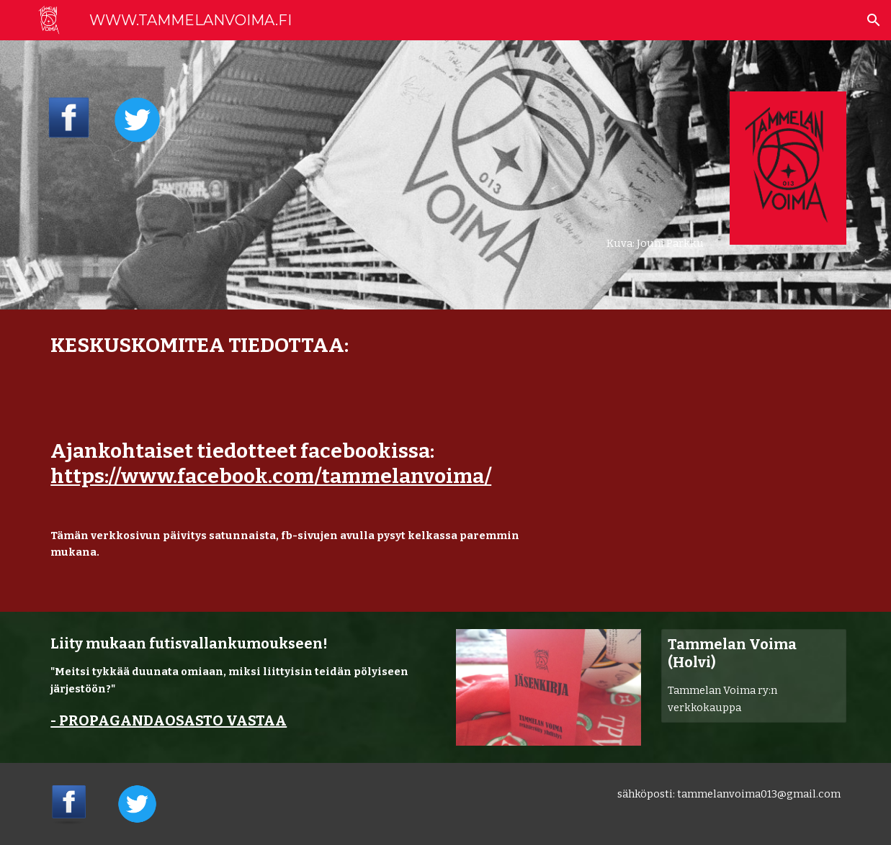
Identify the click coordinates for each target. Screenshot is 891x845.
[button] (873, 20)
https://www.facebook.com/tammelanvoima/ (270, 476)
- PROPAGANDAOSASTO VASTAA (168, 720)
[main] (616, 174)
